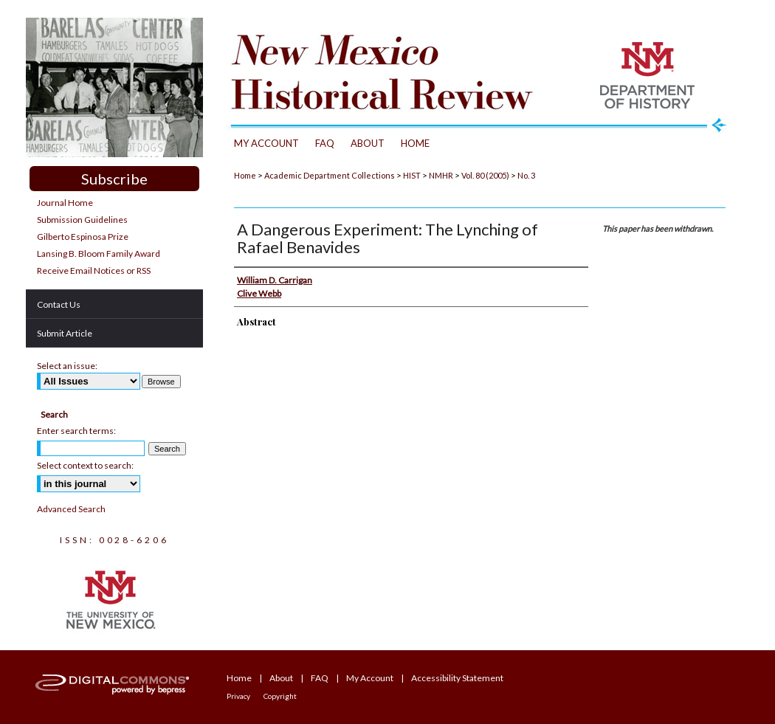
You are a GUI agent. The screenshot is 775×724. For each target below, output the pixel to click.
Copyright (280, 696)
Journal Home (65, 202)
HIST (412, 175)
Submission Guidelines (82, 219)
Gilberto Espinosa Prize (82, 236)
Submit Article (64, 333)
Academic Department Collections (329, 175)
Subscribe (114, 178)
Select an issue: (67, 365)
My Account (369, 677)
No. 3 (526, 175)
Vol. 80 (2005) (485, 175)
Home (245, 175)
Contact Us (58, 304)
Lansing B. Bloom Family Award (98, 253)
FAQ (319, 677)
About (281, 677)
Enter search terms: (76, 430)
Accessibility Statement (457, 677)
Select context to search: (85, 465)
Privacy (238, 696)
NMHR (441, 175)
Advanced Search (71, 508)
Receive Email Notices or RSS (94, 270)
